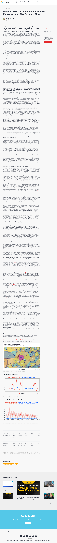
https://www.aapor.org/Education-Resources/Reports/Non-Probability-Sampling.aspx (15, 339)
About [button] (29, 1)
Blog (4, 8)
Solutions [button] (13, 1)
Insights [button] (21, 1)
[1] (3, 115)
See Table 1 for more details (14, 284)
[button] (42, 2)
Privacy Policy (9, 540)
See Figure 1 (17, 223)
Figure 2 (10, 249)
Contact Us (48, 540)
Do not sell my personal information (39, 540)
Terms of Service (15, 540)
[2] (37, 190)
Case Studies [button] (17, 2)
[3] (6, 297)
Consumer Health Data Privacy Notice (26, 540)
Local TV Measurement (47, 29)
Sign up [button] (28, 522)
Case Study (46, 499)
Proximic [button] (37, 1)
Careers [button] (33, 1)
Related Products (47, 26)
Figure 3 (14, 262)
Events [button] (25, 1)
